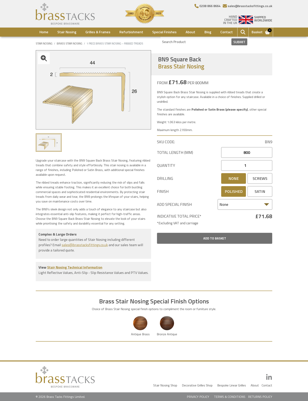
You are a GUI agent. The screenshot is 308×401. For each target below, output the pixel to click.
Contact (226, 32)
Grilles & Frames (97, 32)
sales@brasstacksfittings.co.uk (85, 245)
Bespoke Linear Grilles (231, 385)
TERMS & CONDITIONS (229, 396)
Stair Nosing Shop (165, 385)
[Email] (247, 6)
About (190, 32)
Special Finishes (164, 32)
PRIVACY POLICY (198, 396)
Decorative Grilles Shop (197, 385)
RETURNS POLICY (260, 396)
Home (43, 32)
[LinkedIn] (269, 377)
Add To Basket (214, 238)
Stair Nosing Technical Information (74, 267)
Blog (207, 32)
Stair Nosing (66, 32)
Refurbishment (131, 32)
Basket (261, 32)
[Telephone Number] (207, 6)
